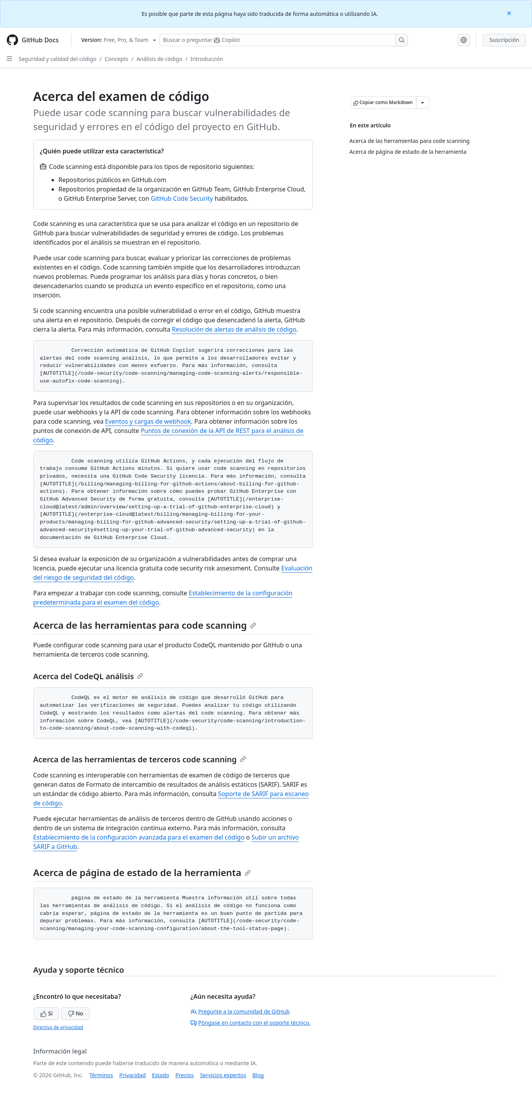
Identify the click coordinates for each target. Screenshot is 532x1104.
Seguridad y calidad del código (58, 59)
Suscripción (504, 39)
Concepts (116, 59)
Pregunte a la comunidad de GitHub (240, 1011)
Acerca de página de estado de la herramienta (142, 872)
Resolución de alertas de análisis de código (234, 329)
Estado (160, 1075)
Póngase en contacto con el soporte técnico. (250, 1022)
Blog (258, 1075)
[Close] (510, 12)
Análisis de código (159, 59)
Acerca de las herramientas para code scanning (144, 625)
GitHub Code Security (182, 198)
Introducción (207, 59)
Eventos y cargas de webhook (148, 421)
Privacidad (132, 1075)
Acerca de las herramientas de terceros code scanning (139, 759)
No (75, 1013)
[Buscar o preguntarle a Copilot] (283, 40)
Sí (46, 1013)
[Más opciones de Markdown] (422, 102)
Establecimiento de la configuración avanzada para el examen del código (139, 837)
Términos (101, 1075)
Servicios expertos (223, 1075)
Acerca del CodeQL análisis (88, 676)
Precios (184, 1075)
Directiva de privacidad (58, 1027)
